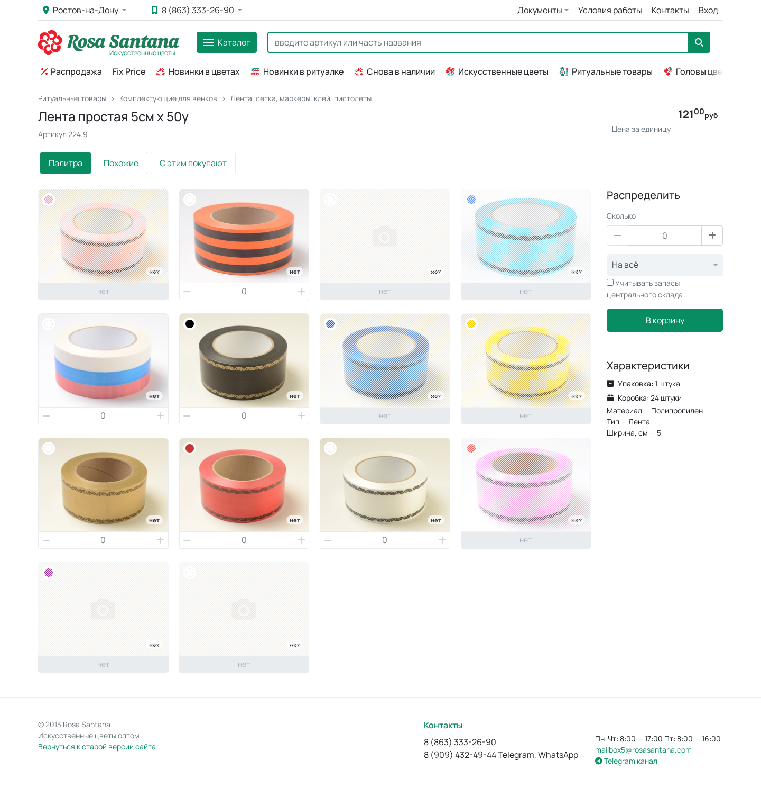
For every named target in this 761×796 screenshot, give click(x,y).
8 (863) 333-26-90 (194, 10)
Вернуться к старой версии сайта (97, 746)
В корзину (665, 320)
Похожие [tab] (121, 163)
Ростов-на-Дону (81, 10)
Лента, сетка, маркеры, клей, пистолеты (301, 98)
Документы (539, 10)
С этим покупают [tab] (193, 163)
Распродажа (71, 71)
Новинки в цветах (198, 71)
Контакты (670, 10)
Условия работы (610, 10)
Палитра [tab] (65, 163)
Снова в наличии (394, 71)
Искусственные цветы (497, 71)
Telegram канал (626, 761)
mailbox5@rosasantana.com (643, 750)
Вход (708, 10)
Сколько (621, 216)
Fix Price (129, 71)
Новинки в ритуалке (297, 71)
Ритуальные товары (606, 71)
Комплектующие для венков (168, 98)
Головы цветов (700, 71)
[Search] (478, 42)
